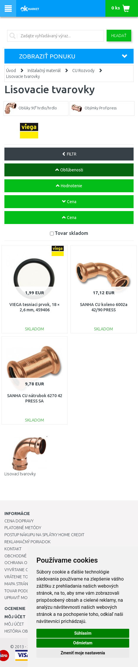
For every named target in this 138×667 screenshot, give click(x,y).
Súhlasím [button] (83, 633)
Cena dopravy (18, 521)
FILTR (69, 154)
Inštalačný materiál (44, 70)
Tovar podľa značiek (26, 591)
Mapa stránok (18, 583)
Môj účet (14, 624)
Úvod (11, 70)
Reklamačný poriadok (27, 541)
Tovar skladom (71, 233)
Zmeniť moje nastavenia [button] (82, 653)
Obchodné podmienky (27, 556)
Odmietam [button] (82, 643)
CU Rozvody (83, 70)
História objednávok (26, 631)
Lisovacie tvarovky (23, 76)
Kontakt (12, 548)
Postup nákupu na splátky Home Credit (44, 534)
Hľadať (119, 35)
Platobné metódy (22, 527)
